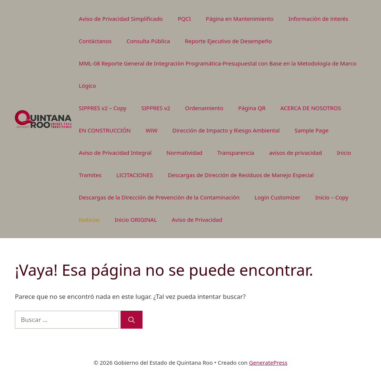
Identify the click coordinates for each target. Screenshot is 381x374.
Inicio (344, 152)
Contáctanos (95, 41)
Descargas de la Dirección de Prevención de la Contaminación (159, 197)
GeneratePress (268, 362)
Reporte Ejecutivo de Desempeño (228, 41)
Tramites (90, 175)
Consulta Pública (148, 41)
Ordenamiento (204, 108)
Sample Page (312, 130)
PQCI (184, 18)
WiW (152, 130)
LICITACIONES (134, 175)
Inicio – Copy (331, 197)
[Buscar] (132, 320)
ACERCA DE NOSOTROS (311, 108)
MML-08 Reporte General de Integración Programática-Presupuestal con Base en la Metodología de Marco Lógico (217, 74)
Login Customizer (277, 197)
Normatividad (184, 152)
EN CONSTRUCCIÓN (105, 130)
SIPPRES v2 (155, 108)
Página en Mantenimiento (239, 18)
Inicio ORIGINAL (136, 219)
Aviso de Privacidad (197, 219)
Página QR (251, 108)
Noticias (89, 219)
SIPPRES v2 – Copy (103, 108)
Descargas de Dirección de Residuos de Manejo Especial (241, 175)
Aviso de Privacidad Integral (115, 152)
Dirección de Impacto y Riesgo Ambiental (225, 130)
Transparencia (235, 152)
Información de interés (318, 18)
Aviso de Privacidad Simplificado (121, 18)
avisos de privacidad (295, 152)
